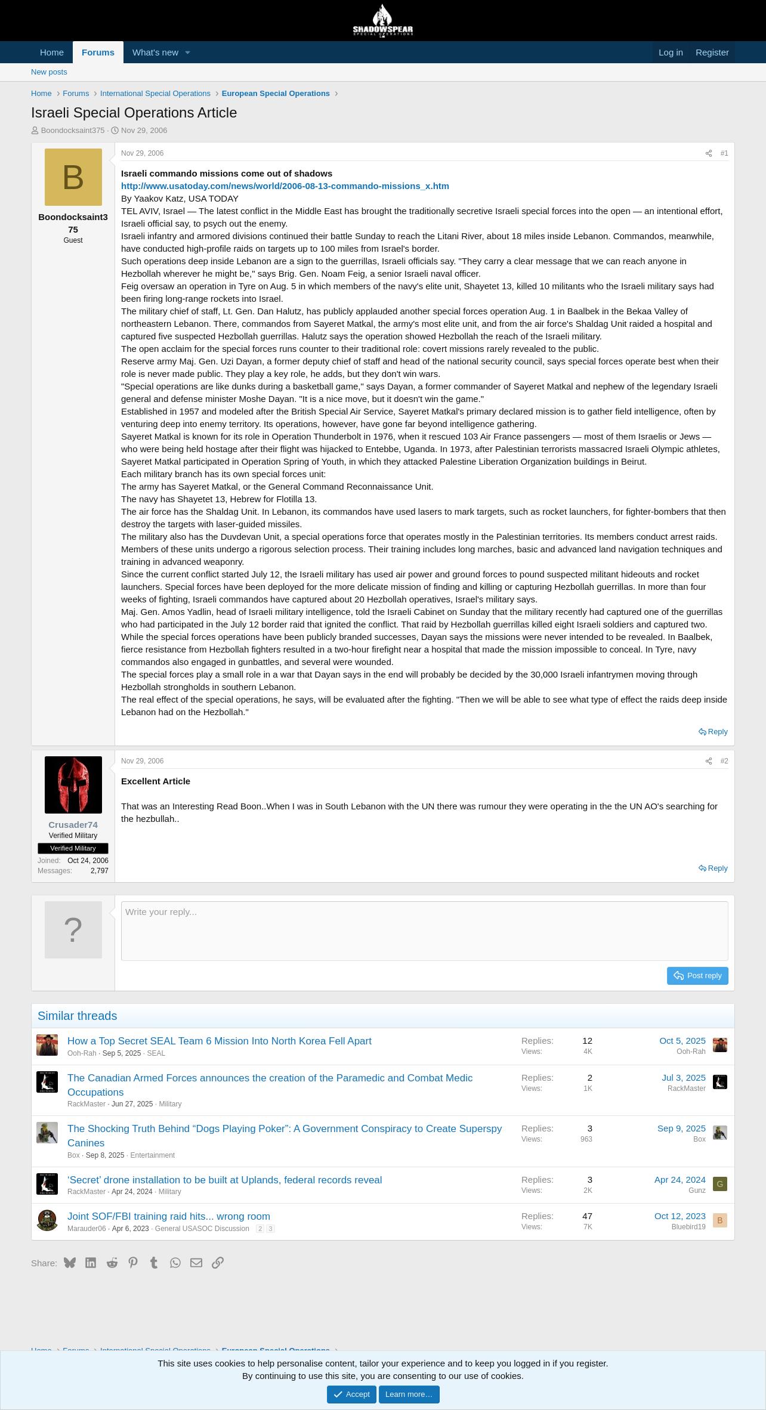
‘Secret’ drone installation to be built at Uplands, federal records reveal (224, 1180)
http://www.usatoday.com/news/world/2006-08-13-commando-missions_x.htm (285, 186)
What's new (155, 52)
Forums (98, 52)
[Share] (708, 153)
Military (170, 1104)
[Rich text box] (424, 931)
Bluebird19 (689, 1227)
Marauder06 (86, 1229)
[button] (188, 52)
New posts (49, 71)
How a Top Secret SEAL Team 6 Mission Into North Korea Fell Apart (219, 1041)
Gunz (697, 1190)
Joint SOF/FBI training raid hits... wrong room (168, 1216)
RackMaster (86, 1104)
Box (73, 1155)
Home (52, 52)
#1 (724, 153)
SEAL (156, 1053)
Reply (718, 731)
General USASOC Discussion (202, 1229)
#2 (724, 761)
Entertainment (152, 1155)
